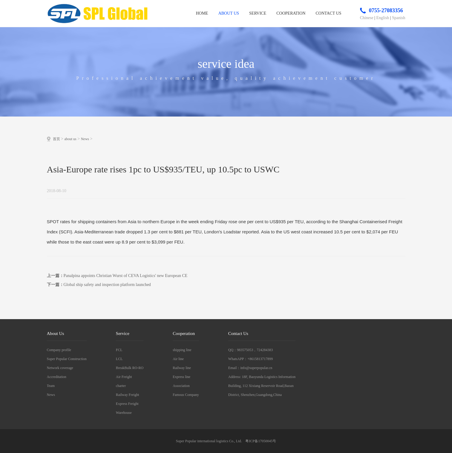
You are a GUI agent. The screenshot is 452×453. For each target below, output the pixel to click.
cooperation (290, 13)
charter (121, 386)
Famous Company (186, 395)
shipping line (182, 350)
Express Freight (127, 404)
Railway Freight (127, 395)
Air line (178, 359)
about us (228, 13)
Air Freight (124, 377)
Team (51, 386)
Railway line (182, 368)
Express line (181, 377)
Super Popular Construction (67, 359)
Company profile (59, 350)
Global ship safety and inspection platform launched (107, 284)
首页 (56, 139)
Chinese (366, 18)
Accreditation (56, 377)
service (257, 13)
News (85, 139)
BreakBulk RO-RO (129, 368)
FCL (119, 350)
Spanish (398, 18)
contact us (328, 13)
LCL (119, 359)
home (202, 13)
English (382, 18)
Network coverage (60, 368)
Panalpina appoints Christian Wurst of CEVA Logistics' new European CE (126, 275)
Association (181, 386)
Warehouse (124, 413)
